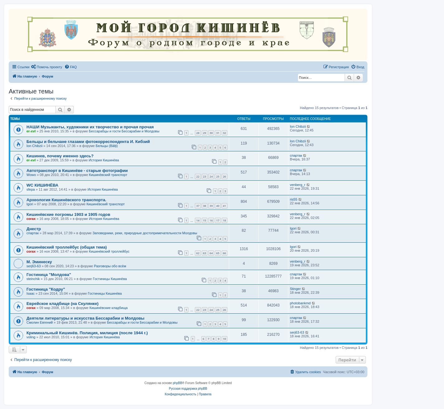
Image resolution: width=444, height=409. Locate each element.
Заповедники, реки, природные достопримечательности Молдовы (144, 233)
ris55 (293, 199)
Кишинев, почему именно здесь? (60, 156)
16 (211, 220)
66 (224, 253)
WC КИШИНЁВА (42, 185)
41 (224, 206)
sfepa (30, 189)
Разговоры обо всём (110, 266)
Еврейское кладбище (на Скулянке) (62, 303)
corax (30, 219)
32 (224, 133)
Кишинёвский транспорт (108, 175)
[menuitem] (46, 67)
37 (197, 206)
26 (224, 176)
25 (217, 176)
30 (211, 133)
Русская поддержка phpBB (188, 388)
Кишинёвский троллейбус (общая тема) (66, 247)
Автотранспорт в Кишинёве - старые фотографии (77, 170)
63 (204, 253)
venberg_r (297, 185)
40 (217, 206)
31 (217, 133)
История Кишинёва (104, 160)
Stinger (295, 289)
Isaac (30, 293)
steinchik (33, 279)
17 (217, 220)
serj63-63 (33, 266)
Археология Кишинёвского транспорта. (66, 199)
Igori (29, 204)
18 (224, 220)
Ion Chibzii (298, 126)
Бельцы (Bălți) (107, 146)
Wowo (31, 175)
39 (211, 206)
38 (204, 206)
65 (217, 253)
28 (197, 133)
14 (197, 220)
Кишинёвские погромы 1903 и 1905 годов (68, 214)
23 (204, 176)
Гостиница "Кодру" (45, 289)
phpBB (177, 383)
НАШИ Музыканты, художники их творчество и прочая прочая (90, 127)
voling (30, 337)
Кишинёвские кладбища (108, 308)
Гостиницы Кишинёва (110, 279)
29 (204, 133)
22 (197, 176)
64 (211, 253)
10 (224, 339)
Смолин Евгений (39, 322)
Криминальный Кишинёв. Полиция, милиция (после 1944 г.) (87, 333)
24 (211, 176)
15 (204, 220)
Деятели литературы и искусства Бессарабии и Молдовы (85, 318)
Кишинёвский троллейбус (109, 251)
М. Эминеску (39, 261)
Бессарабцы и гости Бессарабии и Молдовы (124, 131)
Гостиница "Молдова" (48, 274)
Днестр (33, 228)
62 (197, 253)
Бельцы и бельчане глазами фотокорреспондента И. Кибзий (88, 141)
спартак (296, 155)
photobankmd (300, 303)
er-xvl (30, 131)
